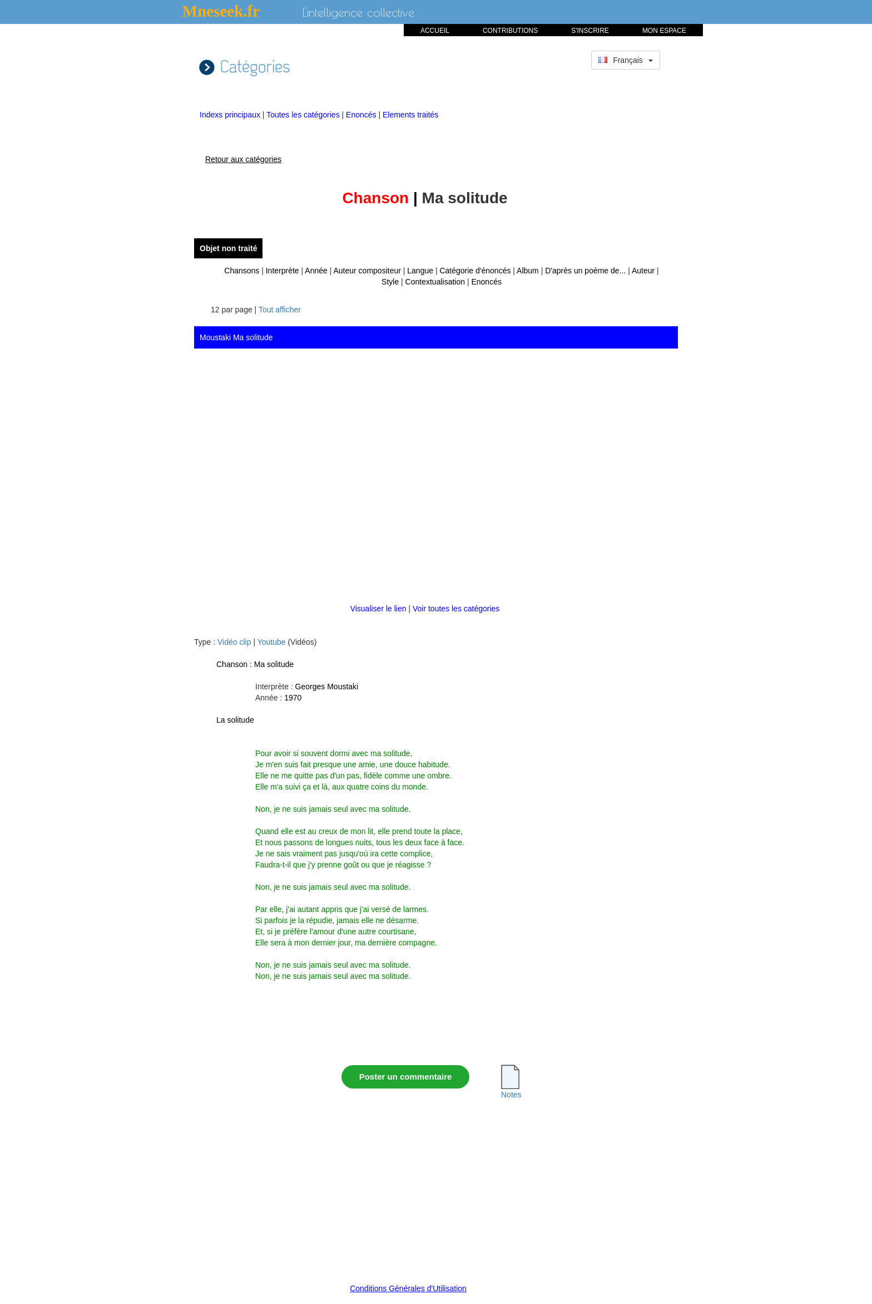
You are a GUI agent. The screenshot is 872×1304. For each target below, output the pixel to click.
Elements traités (410, 114)
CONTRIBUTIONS (510, 31)
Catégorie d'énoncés (475, 270)
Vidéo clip (234, 642)
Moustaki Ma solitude (236, 337)
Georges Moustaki (327, 686)
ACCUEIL (434, 31)
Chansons (241, 270)
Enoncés (362, 114)
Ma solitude (274, 664)
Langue (420, 270)
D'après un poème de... (585, 270)
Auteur (643, 270)
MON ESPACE (664, 31)
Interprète (282, 270)
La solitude (235, 719)
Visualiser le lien (379, 608)
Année (316, 270)
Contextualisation (435, 281)
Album (528, 270)
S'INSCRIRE (590, 31)
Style (390, 281)
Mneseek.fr (221, 11)
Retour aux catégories (243, 159)
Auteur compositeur (366, 270)
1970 (292, 697)
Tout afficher (280, 309)
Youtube (271, 642)
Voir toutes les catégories (456, 608)
